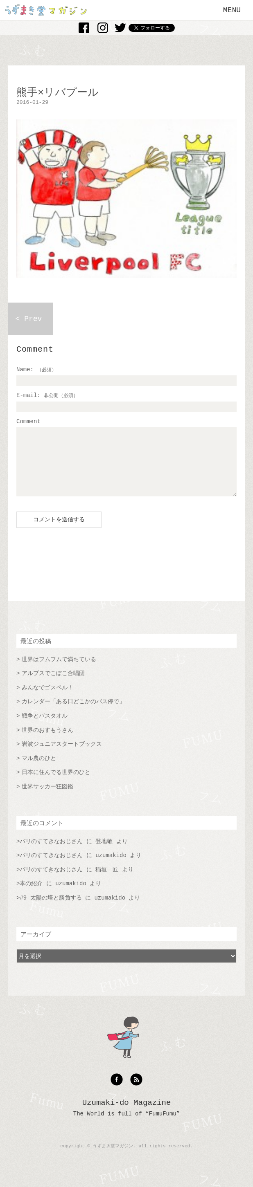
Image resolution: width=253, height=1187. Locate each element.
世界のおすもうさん (47, 742)
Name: (36, 369)
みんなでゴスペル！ (47, 700)
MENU (232, 10)
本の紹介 (31, 896)
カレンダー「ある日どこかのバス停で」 (73, 714)
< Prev (29, 319)
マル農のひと (39, 770)
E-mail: (47, 395)
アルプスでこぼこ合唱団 (53, 685)
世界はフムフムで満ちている (59, 672)
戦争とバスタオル (45, 728)
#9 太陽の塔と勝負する (50, 910)
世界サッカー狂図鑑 (47, 799)
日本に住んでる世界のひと (56, 784)
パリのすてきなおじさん (51, 853)
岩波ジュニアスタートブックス (62, 756)
